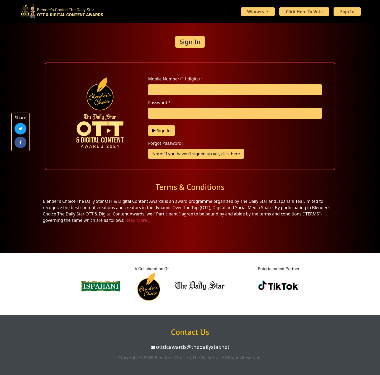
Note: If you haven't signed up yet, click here (196, 154)
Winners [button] (256, 12)
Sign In (347, 12)
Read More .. (138, 220)
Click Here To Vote (304, 12)
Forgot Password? (165, 143)
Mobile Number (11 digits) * (175, 79)
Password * (159, 102)
